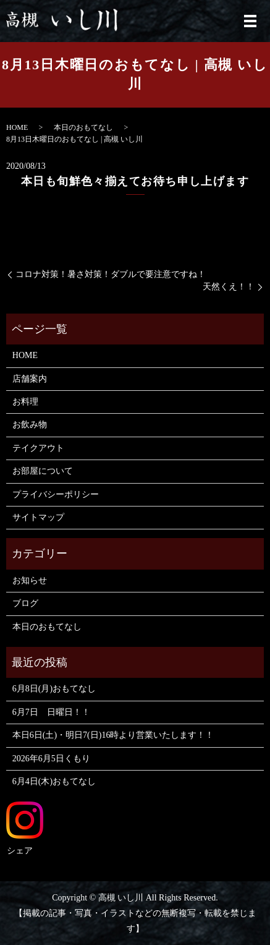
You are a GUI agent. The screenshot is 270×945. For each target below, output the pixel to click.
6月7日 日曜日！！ (51, 712)
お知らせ (29, 580)
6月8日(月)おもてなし (54, 688)
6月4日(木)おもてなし (54, 781)
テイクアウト (38, 448)
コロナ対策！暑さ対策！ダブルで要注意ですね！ (110, 274)
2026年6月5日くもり (51, 758)
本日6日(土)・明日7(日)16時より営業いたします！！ (113, 735)
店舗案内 (29, 378)
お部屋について (42, 471)
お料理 (25, 401)
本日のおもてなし (83, 127)
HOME (17, 127)
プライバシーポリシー (55, 494)
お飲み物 (29, 424)
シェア (20, 850)
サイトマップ (38, 517)
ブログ (25, 603)
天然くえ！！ (229, 286)
